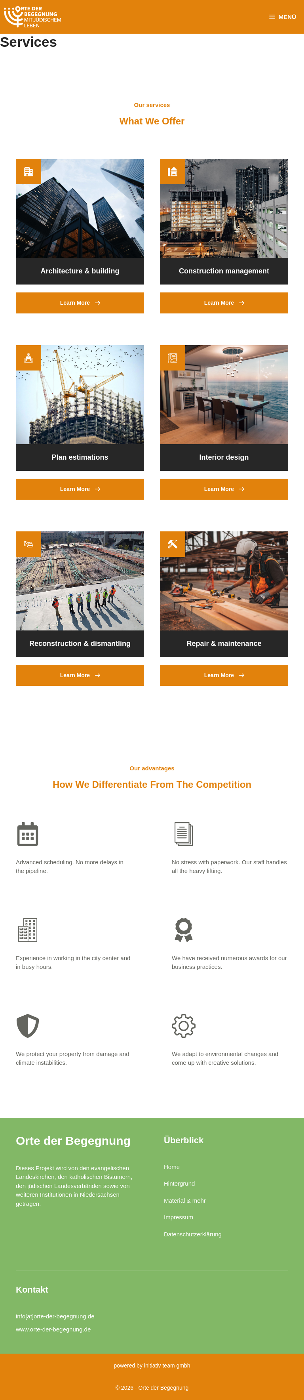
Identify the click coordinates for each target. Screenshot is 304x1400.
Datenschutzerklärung (193, 1234)
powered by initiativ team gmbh (152, 1365)
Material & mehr (185, 1200)
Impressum (178, 1217)
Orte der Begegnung (73, 1140)
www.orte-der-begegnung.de (53, 1329)
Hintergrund (179, 1183)
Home (172, 1166)
